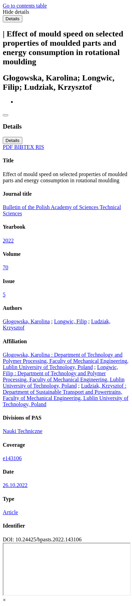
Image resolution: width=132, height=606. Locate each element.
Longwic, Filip (70, 321)
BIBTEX (24, 147)
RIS (39, 147)
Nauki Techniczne (22, 431)
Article (10, 512)
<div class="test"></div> (67, 569)
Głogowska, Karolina (26, 321)
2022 (8, 241)
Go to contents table (25, 6)
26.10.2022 (15, 485)
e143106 (12, 458)
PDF (8, 147)
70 (5, 267)
